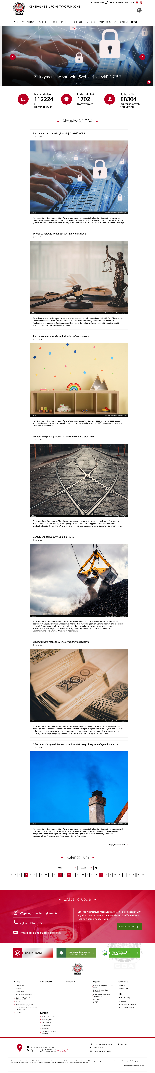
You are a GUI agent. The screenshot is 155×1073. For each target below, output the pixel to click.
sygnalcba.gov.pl (62, 1050)
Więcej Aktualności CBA (117, 845)
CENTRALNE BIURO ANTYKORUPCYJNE (46, 5)
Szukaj (95, 868)
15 (68, 874)
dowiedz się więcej (128, 927)
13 (59, 874)
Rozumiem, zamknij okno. (134, 1066)
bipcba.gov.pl (62, 1051)
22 (100, 874)
